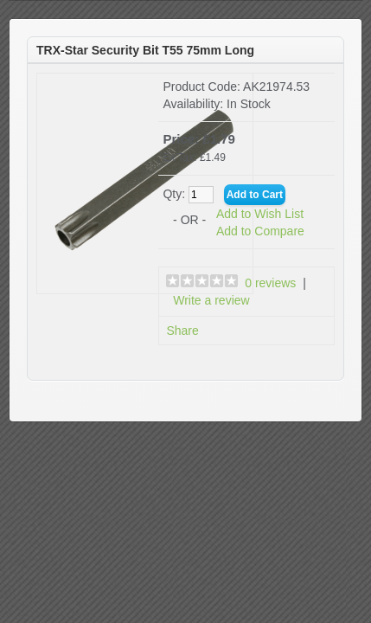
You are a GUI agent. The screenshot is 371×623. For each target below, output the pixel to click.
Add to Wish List (260, 214)
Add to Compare (260, 231)
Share (182, 330)
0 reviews (270, 283)
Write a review (211, 300)
